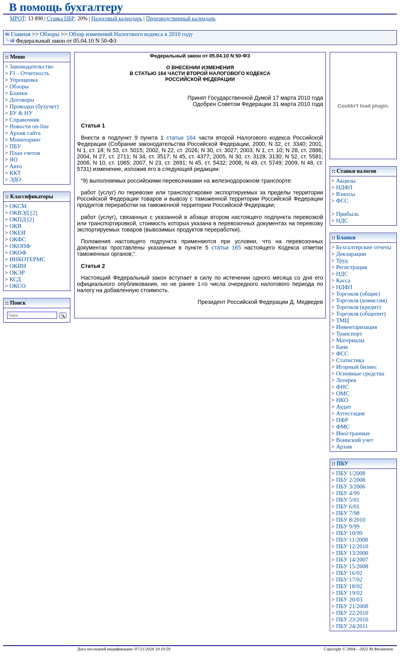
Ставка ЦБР (61, 19)
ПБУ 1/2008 (350, 473)
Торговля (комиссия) (361, 300)
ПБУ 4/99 (347, 493)
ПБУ (15, 146)
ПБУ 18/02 (349, 586)
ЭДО (15, 179)
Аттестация (350, 413)
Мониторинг (25, 139)
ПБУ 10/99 (349, 533)
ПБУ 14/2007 (352, 559)
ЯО (13, 159)
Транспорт (349, 333)
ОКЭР (17, 272)
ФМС (343, 427)
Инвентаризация (356, 327)
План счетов (24, 153)
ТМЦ (342, 320)
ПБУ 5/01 (347, 500)
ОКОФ (17, 253)
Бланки (18, 93)
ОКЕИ (17, 233)
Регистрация (351, 267)
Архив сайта (25, 133)
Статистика (350, 360)
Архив (344, 446)
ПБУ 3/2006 (350, 486)
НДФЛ (344, 187)
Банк (342, 347)
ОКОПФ (19, 246)
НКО (342, 400)
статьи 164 (181, 138)
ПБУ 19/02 (349, 593)
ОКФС (17, 239)
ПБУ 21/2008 (352, 606)
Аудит (343, 407)
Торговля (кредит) (358, 307)
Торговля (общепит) (361, 314)
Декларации (351, 254)
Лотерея (346, 380)
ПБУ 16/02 (349, 573)
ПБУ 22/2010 (352, 613)
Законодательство (31, 66)
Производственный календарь (181, 19)
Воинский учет (354, 440)
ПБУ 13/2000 (352, 553)
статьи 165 (226, 247)
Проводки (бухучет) (34, 106)
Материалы (350, 340)
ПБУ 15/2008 (352, 566)
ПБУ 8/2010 (350, 520)
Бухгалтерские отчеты (363, 247)
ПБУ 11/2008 (352, 540)
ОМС (342, 393)
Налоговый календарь (116, 19)
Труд (342, 260)
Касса (343, 280)
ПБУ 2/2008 (350, 480)
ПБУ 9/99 (347, 526)
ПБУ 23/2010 (352, 619)
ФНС (342, 387)
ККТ (15, 173)
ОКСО (17, 286)
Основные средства (360, 373)
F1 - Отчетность (29, 73)
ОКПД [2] (21, 219)
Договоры (21, 100)
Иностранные (353, 433)
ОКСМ (18, 206)
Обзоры (49, 34)
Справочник (24, 120)
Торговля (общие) (358, 294)
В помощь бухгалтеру (66, 6)
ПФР (342, 420)
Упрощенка (23, 80)
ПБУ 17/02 (349, 579)
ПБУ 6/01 (347, 506)
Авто (15, 166)
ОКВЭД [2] (23, 213)
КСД (15, 279)
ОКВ (15, 226)
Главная (20, 34)
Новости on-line (29, 126)
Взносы (345, 194)
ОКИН (17, 266)
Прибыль (347, 214)
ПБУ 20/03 (349, 599)
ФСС (342, 200)
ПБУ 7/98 (347, 513)
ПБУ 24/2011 (352, 626)
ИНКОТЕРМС (27, 259)
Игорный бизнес (356, 367)
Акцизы (345, 181)
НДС (342, 220)
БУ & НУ (20, 113)
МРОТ (17, 19)
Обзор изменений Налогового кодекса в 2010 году (131, 34)
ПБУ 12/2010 (352, 546)
